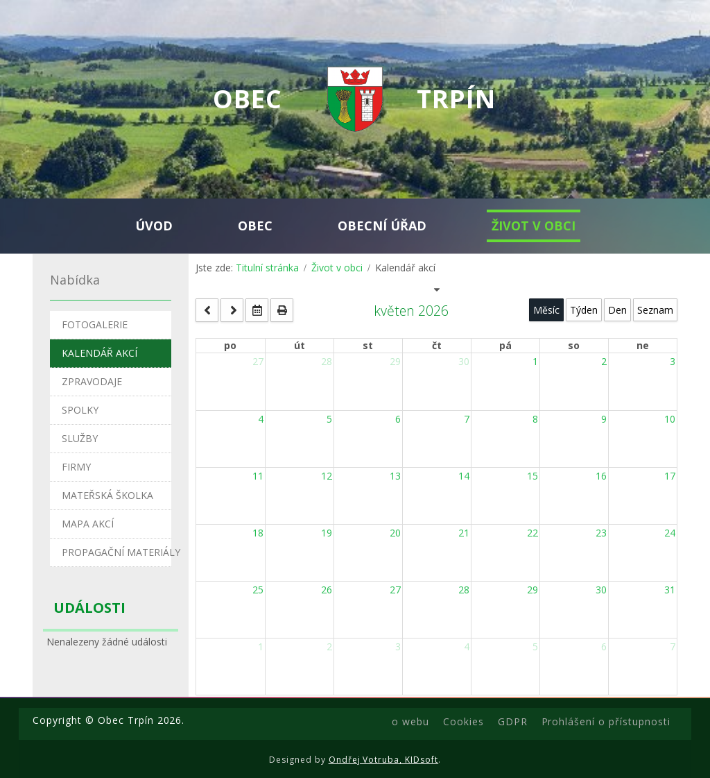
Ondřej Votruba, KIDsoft (384, 760)
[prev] (207, 310)
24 (669, 532)
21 (463, 532)
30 (463, 361)
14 (463, 475)
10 (669, 418)
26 (326, 589)
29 (395, 361)
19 (326, 532)
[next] (231, 310)
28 (326, 361)
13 (395, 475)
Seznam (655, 309)
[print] (281, 310)
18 (257, 532)
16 (601, 475)
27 (257, 361)
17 (669, 475)
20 (395, 532)
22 (532, 532)
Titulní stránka (267, 267)
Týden (584, 309)
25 (257, 589)
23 (601, 532)
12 (326, 475)
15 (532, 475)
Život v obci (337, 267)
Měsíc (546, 309)
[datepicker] (256, 310)
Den (617, 309)
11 (257, 475)
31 (669, 589)
